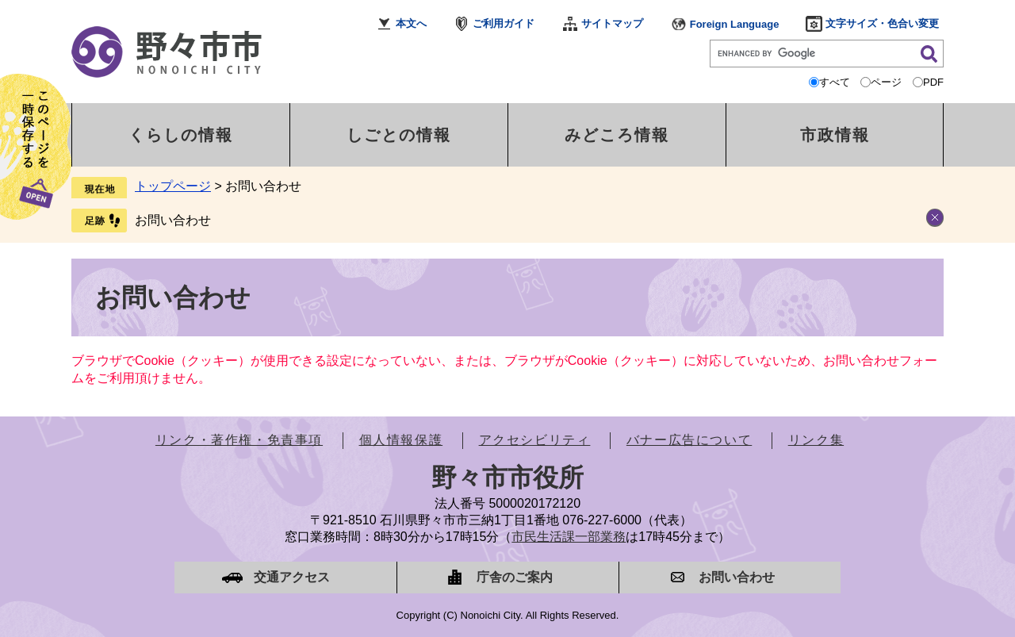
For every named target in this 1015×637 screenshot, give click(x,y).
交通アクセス (292, 577)
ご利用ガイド (503, 23)
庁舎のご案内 (515, 577)
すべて (834, 82)
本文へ (411, 23)
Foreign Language (734, 24)
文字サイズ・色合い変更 (882, 23)
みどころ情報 (617, 135)
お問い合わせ (173, 220)
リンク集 (816, 440)
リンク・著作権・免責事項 (239, 440)
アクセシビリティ (535, 440)
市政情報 (835, 135)
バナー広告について (689, 440)
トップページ (173, 186)
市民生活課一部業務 (568, 536)
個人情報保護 (401, 440)
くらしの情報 (180, 135)
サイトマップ (612, 23)
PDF (933, 82)
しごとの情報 (399, 135)
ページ (886, 82)
